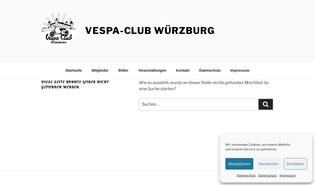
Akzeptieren (239, 164)
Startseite (74, 70)
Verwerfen (268, 164)
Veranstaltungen (152, 70)
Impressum (288, 175)
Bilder (123, 70)
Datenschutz (246, 175)
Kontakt (182, 70)
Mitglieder (100, 70)
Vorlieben (295, 164)
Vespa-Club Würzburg (150, 30)
